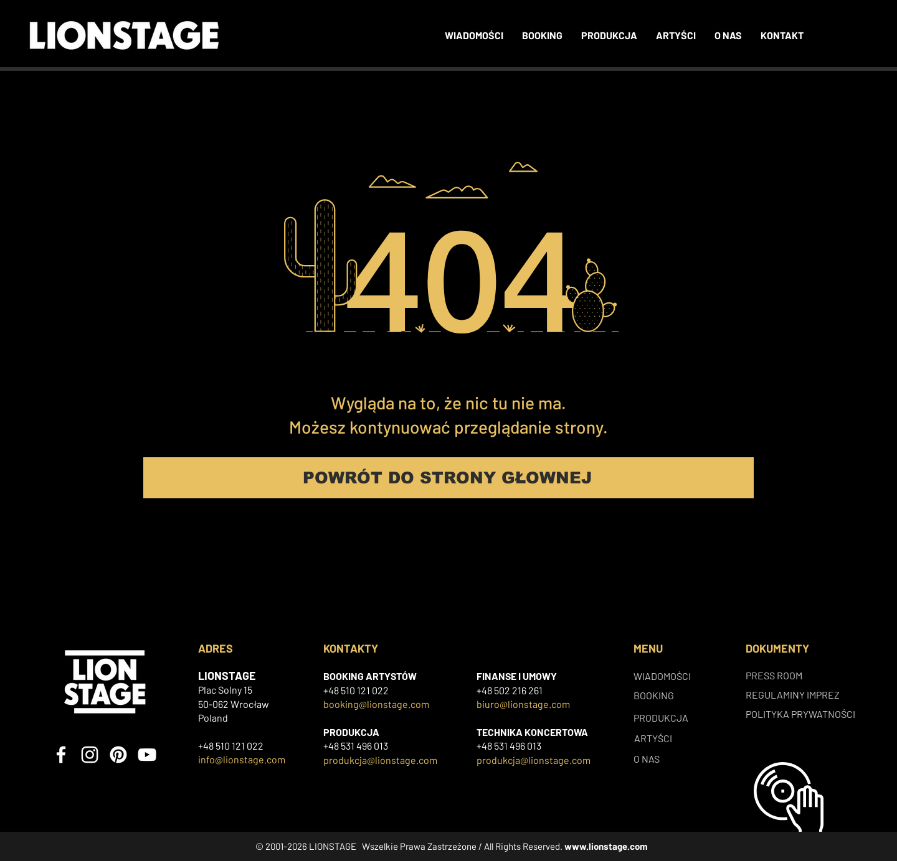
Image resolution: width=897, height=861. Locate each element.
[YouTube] (147, 754)
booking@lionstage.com (376, 704)
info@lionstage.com (241, 759)
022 (380, 690)
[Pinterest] (118, 754)
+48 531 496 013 (355, 746)
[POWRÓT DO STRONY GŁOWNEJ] (448, 477)
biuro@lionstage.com (523, 704)
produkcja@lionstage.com (380, 760)
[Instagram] (89, 754)
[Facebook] (61, 754)
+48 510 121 (347, 690)
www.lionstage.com (606, 846)
